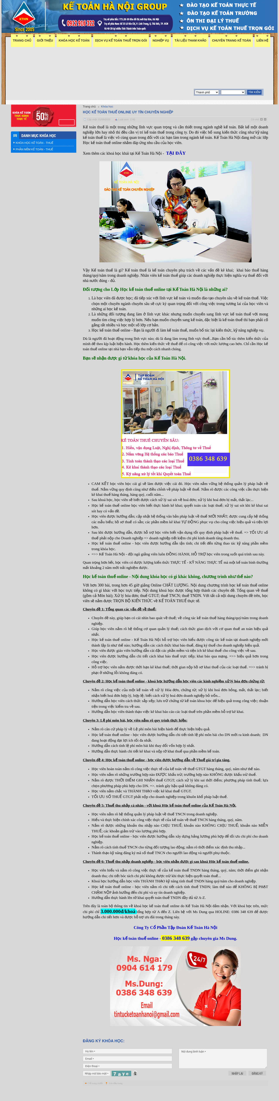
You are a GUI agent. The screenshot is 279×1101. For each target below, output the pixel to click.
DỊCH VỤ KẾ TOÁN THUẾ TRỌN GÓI (121, 40)
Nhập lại (237, 1089)
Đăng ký (257, 1089)
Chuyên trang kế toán (231, 40)
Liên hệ (262, 40)
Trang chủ (22, 40)
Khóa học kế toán (74, 40)
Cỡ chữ (255, 119)
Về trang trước (95, 1098)
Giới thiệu (45, 40)
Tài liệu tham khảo (190, 40)
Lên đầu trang (115, 1098)
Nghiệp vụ (161, 40)
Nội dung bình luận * (223, 1074)
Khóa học (107, 106)
